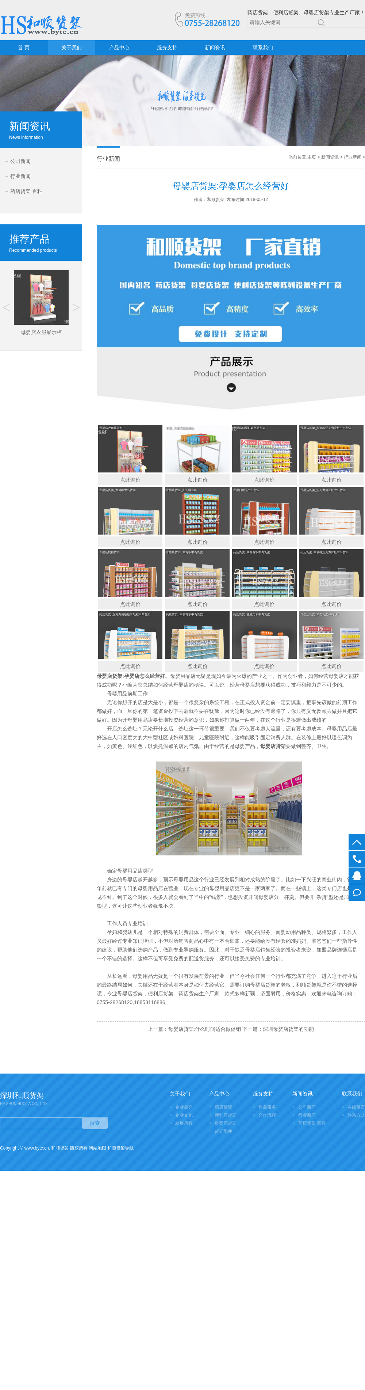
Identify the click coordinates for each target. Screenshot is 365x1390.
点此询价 (130, 480)
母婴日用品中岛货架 (246, 490)
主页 (311, 157)
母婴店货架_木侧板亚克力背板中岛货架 (325, 428)
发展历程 (184, 1123)
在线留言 (357, 892)
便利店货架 (226, 1115)
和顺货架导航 (120, 1148)
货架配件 (223, 1131)
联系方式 (356, 1115)
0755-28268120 (357, 859)
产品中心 (119, 47)
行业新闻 (20, 176)
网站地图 (97, 1148)
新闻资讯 (215, 47)
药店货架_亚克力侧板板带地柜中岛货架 (124, 614)
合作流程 (267, 1115)
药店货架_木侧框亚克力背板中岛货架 (324, 552)
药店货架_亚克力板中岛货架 (251, 614)
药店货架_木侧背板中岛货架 (184, 614)
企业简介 (184, 1107)
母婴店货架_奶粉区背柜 (181, 490)
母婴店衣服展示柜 (111, 428)
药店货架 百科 (26, 191)
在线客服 (357, 875)
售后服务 (267, 1107)
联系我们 (263, 47)
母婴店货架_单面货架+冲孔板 (319, 614)
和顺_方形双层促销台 (180, 428)
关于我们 (71, 47)
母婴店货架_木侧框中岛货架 (117, 490)
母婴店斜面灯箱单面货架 (249, 428)
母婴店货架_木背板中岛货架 (184, 552)
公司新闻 (20, 161)
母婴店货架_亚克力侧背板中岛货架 (323, 490)
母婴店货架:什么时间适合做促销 (204, 1029)
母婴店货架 (109, 676)
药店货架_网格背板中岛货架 (251, 552)
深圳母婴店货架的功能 (288, 1029)
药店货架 (223, 1107)
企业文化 (184, 1115)
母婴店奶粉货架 (109, 552)
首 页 (24, 47)
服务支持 (167, 47)
